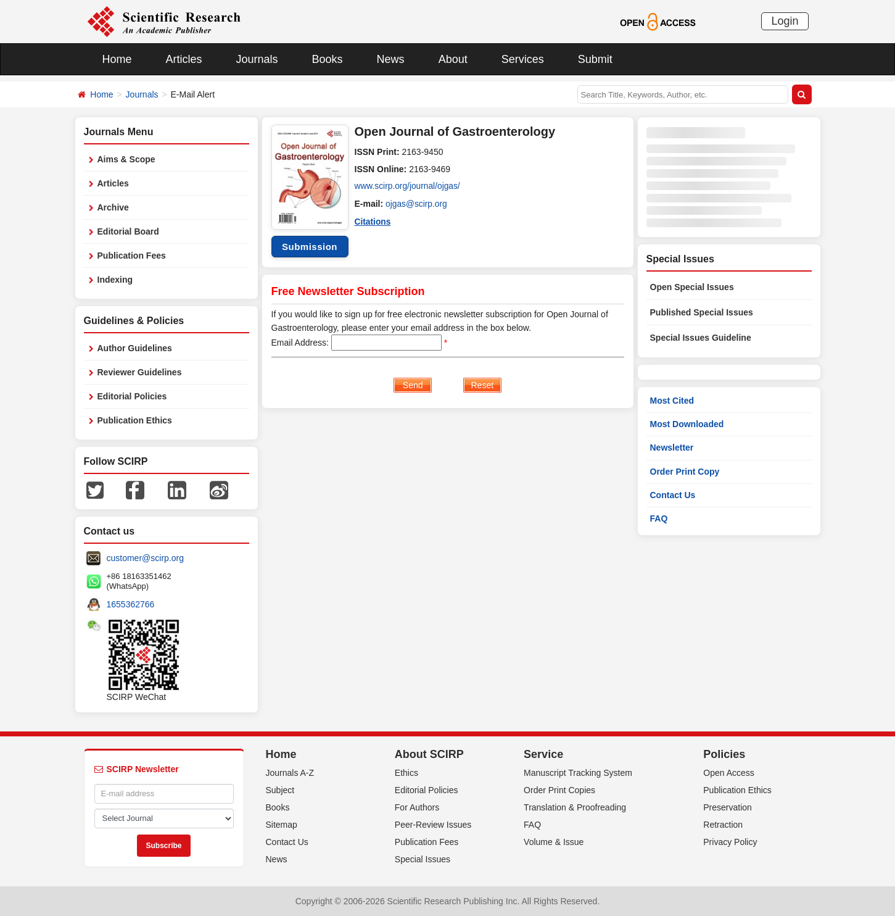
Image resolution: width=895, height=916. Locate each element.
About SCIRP (429, 754)
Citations (373, 221)
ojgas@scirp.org (417, 204)
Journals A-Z (290, 773)
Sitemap (281, 825)
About (453, 59)
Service (543, 754)
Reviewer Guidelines (139, 372)
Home (117, 59)
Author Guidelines (134, 348)
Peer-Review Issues (433, 825)
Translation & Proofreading (575, 807)
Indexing (115, 280)
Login (784, 21)
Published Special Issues (701, 312)
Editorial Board (128, 231)
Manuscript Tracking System (578, 773)
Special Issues (422, 859)
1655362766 (131, 604)
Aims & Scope (126, 159)
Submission (309, 246)
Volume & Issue (554, 842)
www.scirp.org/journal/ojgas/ (408, 186)
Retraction (723, 825)
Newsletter (672, 447)
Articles (184, 59)
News (391, 59)
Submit (595, 59)
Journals (257, 59)
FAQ (659, 518)
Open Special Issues (692, 287)
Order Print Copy (685, 472)
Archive (113, 207)
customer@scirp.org (145, 558)
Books (327, 59)
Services (522, 59)
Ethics (406, 773)
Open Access (728, 773)
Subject (280, 790)
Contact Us (673, 495)
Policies (724, 754)
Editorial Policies (132, 396)
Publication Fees (131, 255)
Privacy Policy (730, 842)
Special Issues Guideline (700, 338)
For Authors (417, 807)
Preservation (727, 807)
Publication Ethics (134, 420)
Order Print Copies (559, 790)
